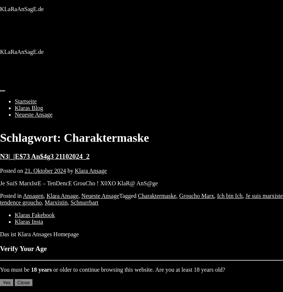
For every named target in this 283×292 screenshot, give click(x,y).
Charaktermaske (157, 196)
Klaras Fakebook (35, 215)
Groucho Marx (196, 196)
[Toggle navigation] (2, 91)
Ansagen (33, 196)
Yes (7, 282)
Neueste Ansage (34, 114)
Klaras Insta (29, 222)
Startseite (26, 101)
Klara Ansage (91, 171)
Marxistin (56, 202)
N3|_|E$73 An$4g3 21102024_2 (45, 156)
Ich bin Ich (229, 196)
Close (23, 282)
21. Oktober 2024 (45, 171)
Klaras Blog (29, 108)
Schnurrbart (85, 202)
